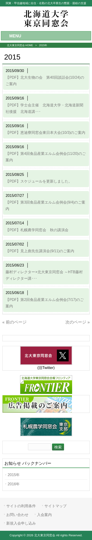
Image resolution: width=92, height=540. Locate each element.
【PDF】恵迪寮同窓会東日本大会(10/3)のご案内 (45, 133)
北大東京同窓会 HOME (20, 45)
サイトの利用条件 (21, 506)
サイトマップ (55, 506)
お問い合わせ (17, 515)
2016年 (14, 484)
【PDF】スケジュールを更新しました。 (39, 181)
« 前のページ (14, 322)
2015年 (14, 475)
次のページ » (77, 322)
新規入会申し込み (21, 523)
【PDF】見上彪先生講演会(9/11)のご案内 (40, 251)
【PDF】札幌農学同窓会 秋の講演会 (37, 230)
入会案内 (44, 515)
